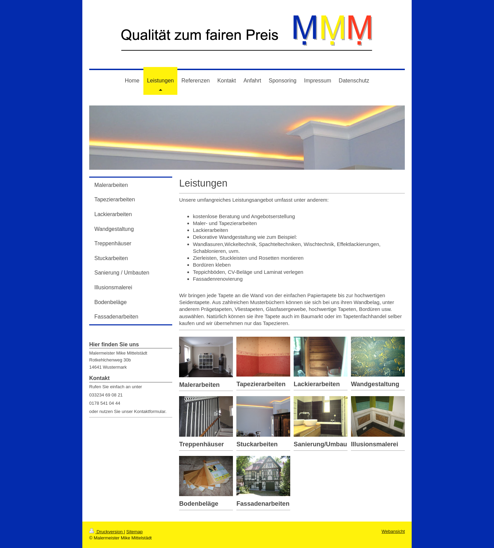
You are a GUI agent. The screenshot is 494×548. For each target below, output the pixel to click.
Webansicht (393, 531)
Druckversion (106, 531)
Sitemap (134, 531)
